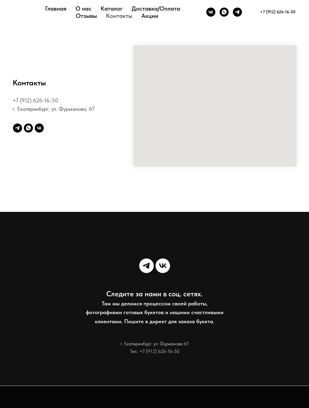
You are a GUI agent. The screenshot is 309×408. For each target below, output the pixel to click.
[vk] (39, 128)
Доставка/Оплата (156, 8)
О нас (84, 8)
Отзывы (86, 15)
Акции (149, 15)
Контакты (119, 15)
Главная (55, 8)
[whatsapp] (224, 12)
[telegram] (237, 12)
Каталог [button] (112, 8)
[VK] (210, 12)
